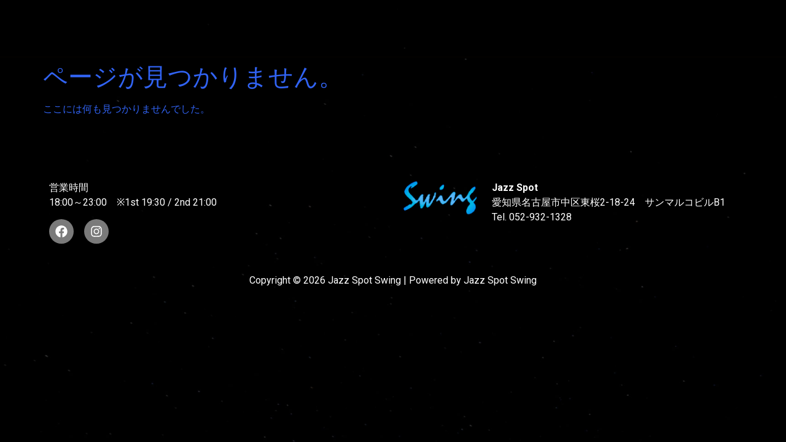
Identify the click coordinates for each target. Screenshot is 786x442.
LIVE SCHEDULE (547, 17)
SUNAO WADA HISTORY (297, 17)
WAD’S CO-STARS (431, 17)
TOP (194, 17)
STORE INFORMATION (233, 39)
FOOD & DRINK (655, 17)
